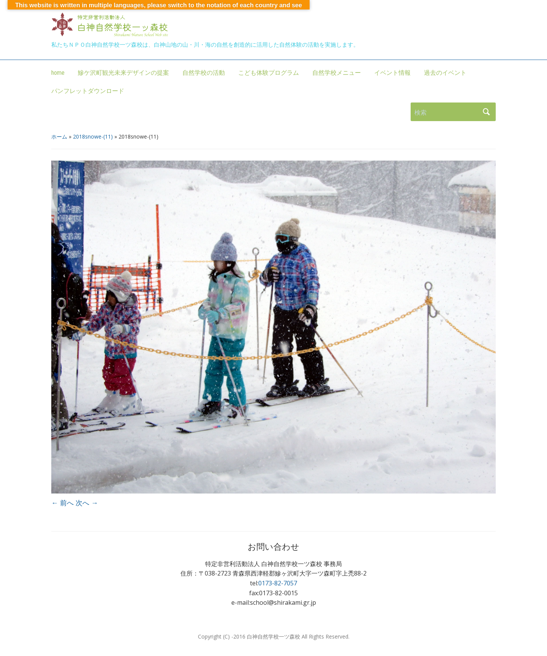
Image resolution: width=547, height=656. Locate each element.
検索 (486, 112)
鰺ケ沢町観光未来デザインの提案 (123, 72)
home (58, 72)
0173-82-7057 (277, 583)
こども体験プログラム (268, 72)
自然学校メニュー (336, 72)
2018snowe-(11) (93, 136)
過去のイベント (445, 72)
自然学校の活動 (203, 72)
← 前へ (62, 502)
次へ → (87, 502)
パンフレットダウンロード (87, 91)
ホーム (59, 136)
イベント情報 (392, 72)
